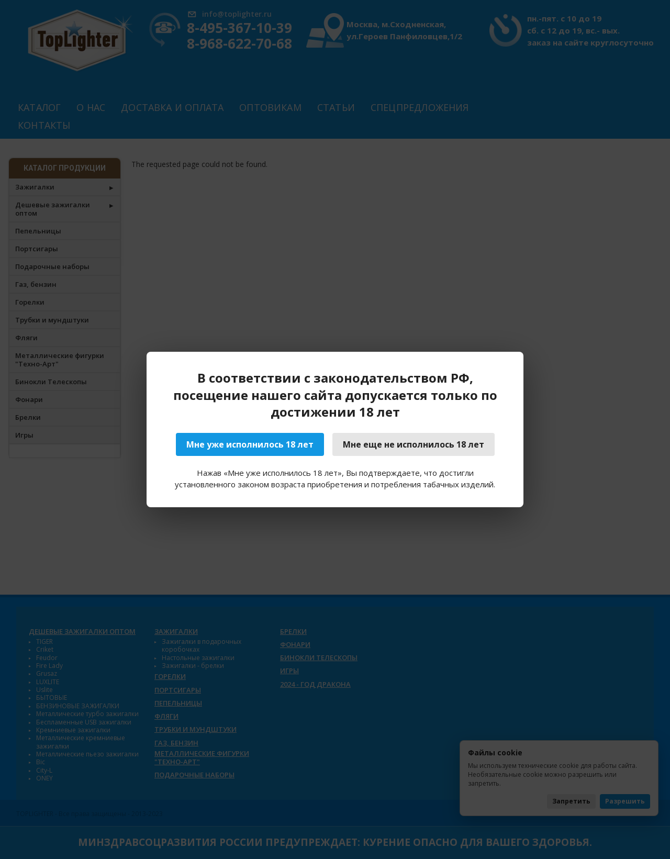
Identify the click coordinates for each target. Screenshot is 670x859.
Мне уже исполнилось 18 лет (250, 444)
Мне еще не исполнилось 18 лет (413, 444)
